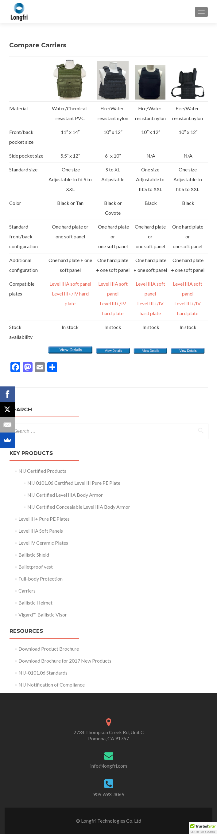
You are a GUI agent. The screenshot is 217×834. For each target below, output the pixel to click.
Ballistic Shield (33, 555)
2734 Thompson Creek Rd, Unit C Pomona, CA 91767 (108, 735)
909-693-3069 (108, 794)
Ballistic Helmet (35, 602)
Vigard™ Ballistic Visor (42, 614)
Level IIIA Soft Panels (40, 531)
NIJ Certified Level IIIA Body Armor (66, 495)
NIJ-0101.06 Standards (43, 672)
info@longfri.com (108, 766)
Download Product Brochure (48, 649)
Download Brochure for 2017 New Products (64, 661)
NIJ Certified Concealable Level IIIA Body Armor (79, 507)
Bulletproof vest (35, 567)
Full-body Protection (40, 578)
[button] (203, 828)
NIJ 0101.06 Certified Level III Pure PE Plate (73, 483)
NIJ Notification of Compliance (51, 684)
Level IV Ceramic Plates (43, 543)
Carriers (27, 590)
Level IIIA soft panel (70, 284)
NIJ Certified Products (42, 471)
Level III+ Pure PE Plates (44, 519)
